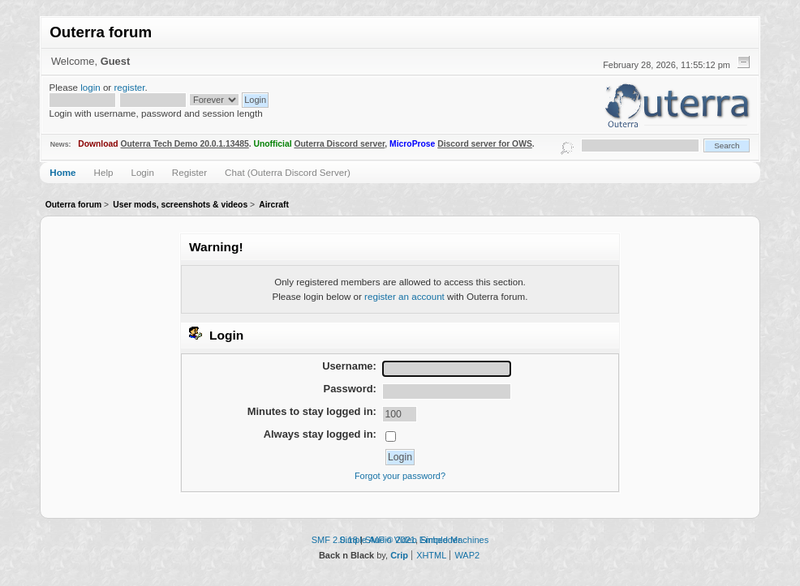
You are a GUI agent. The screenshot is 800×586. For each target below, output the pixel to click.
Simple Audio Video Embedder (400, 540)
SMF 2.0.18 (335, 540)
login (90, 87)
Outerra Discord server (339, 143)
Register (189, 172)
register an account (404, 296)
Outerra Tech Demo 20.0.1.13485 (184, 143)
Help (104, 172)
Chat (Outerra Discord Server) (288, 172)
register (129, 87)
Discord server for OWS (484, 143)
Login (142, 172)
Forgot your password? (400, 476)
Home (62, 172)
